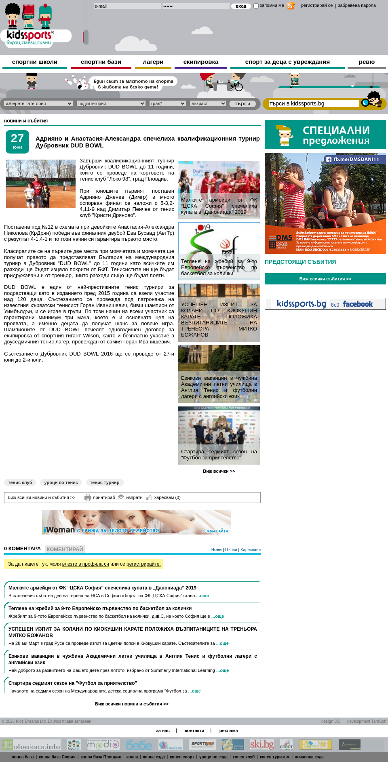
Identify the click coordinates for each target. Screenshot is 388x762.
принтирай (99, 498)
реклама (228, 730)
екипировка (201, 61)
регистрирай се (317, 5)
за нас (162, 730)
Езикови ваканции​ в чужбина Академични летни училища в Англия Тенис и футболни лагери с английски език (219, 387)
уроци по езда (213, 757)
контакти (194, 730)
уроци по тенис (61, 482)
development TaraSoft (366, 721)
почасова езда (309, 757)
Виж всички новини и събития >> (42, 497)
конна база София (57, 757)
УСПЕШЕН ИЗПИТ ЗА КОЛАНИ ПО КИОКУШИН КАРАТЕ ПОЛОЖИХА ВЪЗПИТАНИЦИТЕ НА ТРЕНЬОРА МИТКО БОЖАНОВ (219, 319)
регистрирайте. (144, 564)
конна (132, 757)
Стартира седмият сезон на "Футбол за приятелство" (219, 454)
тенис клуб (20, 482)
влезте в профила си (85, 564)
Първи (231, 549)
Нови (217, 549)
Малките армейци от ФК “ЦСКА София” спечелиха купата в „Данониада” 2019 (219, 206)
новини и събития (26, 121)
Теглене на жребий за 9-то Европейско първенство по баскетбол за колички (219, 267)
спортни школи (35, 61)
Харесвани (250, 549)
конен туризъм (275, 757)
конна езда (154, 757)
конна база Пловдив (100, 757)
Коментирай (64, 549)
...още (202, 595)
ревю (367, 61)
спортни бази (101, 61)
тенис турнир (105, 482)
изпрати (130, 497)
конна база (23, 757)
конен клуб (244, 757)
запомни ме (272, 5)
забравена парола (356, 5)
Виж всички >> (219, 471)
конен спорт (182, 757)
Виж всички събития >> (325, 278)
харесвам (163, 497)
